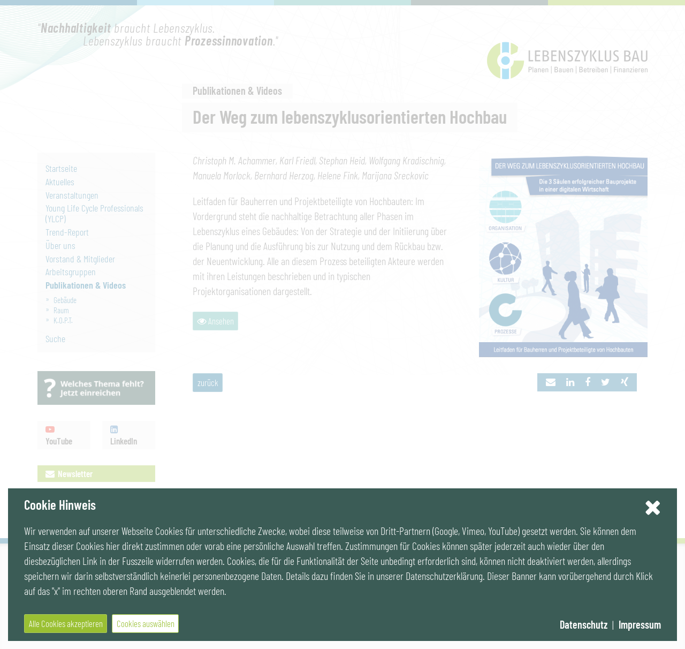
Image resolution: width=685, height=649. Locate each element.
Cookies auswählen (145, 623)
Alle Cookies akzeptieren (66, 623)
